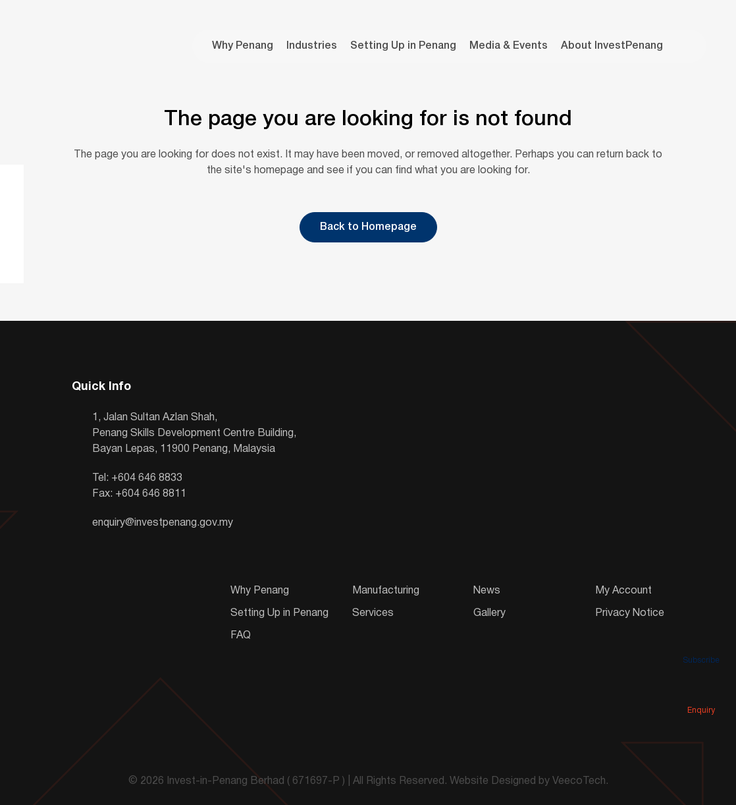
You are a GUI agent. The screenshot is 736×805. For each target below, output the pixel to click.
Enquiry (701, 691)
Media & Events (508, 46)
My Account (623, 591)
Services (373, 613)
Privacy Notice (629, 613)
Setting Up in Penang (403, 46)
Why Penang (242, 46)
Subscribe (701, 641)
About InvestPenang (612, 46)
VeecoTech (579, 781)
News (486, 591)
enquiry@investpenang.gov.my (162, 523)
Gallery (489, 613)
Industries (311, 46)
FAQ (240, 635)
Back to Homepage (368, 227)
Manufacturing (385, 591)
